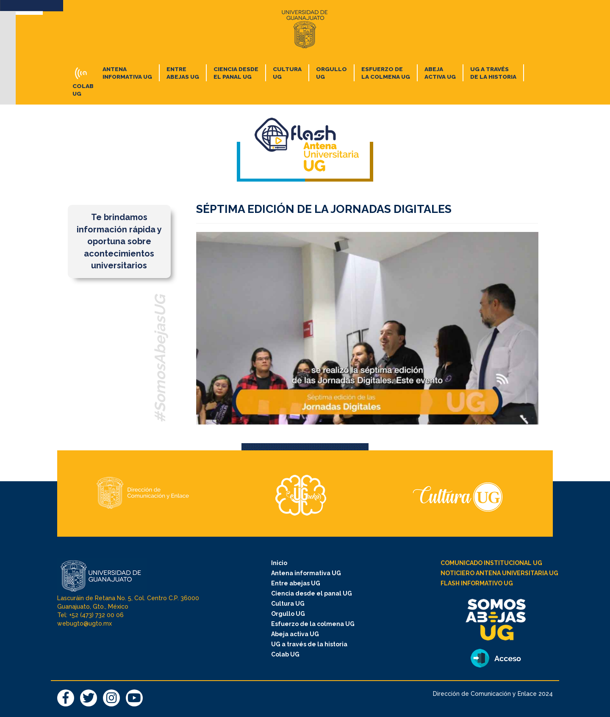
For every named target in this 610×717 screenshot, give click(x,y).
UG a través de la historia (309, 644)
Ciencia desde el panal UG (311, 593)
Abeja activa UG (295, 634)
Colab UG (285, 654)
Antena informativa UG (306, 573)
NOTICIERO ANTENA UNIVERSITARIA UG (499, 573)
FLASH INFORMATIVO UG (477, 583)
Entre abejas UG (295, 583)
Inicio (279, 563)
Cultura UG (288, 603)
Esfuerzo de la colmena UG (313, 623)
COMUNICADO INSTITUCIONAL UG (491, 563)
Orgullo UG (288, 613)
